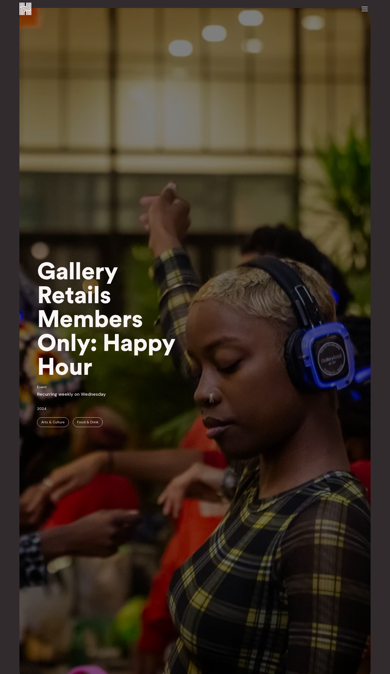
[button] (365, 9)
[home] (25, 8)
